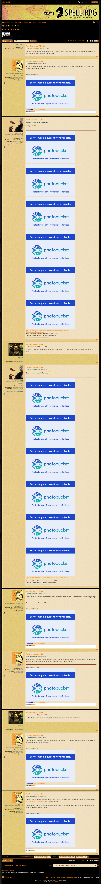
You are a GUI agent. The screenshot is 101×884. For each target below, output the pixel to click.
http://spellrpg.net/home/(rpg (35, 801)
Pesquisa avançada (72, 2)
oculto (19, 36)
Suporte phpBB (54, 881)
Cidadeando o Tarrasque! (62, 330)
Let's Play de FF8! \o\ (32, 330)
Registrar (11, 25)
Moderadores (25, 36)
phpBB (43, 880)
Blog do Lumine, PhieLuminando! (35, 332)
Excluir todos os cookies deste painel (67, 877)
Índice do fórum (9, 22)
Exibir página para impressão (93, 22)
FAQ (5, 25)
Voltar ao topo (97, 56)
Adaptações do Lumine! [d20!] (46, 330)
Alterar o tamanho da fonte (97, 22)
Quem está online (8, 870)
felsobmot (32, 346)
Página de (81, 40)
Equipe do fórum (50, 877)
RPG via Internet (23, 22)
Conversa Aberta (10, 29)
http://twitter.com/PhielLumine (15, 144)
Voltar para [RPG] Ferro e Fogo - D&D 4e (15, 865)
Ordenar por (63, 856)
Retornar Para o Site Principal (6, 1)
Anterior (6, 856)
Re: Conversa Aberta (35, 46)
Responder (5, 40)
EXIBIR (33, 111)
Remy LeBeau (33, 48)
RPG (16, 22)
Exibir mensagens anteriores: (34, 856)
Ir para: (50, 865)
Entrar (18, 25)
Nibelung (13, 36)
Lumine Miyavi (33, 122)
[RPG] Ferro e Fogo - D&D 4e (37, 22)
